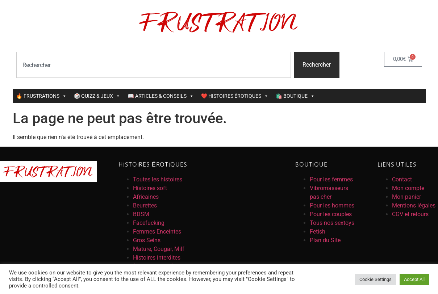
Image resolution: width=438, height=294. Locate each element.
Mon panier (406, 196)
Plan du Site (325, 240)
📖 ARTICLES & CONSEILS (160, 96)
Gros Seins (146, 240)
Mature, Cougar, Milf (158, 248)
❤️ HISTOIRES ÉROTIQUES (234, 96)
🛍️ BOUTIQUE (295, 96)
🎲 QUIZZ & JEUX (97, 96)
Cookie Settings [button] (375, 279)
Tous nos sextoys (332, 222)
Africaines (146, 196)
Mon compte (408, 188)
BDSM (141, 214)
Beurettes (145, 205)
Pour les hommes (332, 205)
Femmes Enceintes (157, 231)
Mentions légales (413, 205)
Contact (402, 179)
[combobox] (153, 65)
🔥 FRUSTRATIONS (41, 96)
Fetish (317, 231)
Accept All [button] (414, 279)
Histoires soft (150, 188)
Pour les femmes (331, 179)
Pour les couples (331, 214)
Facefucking (148, 222)
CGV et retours (410, 214)
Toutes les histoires (157, 179)
